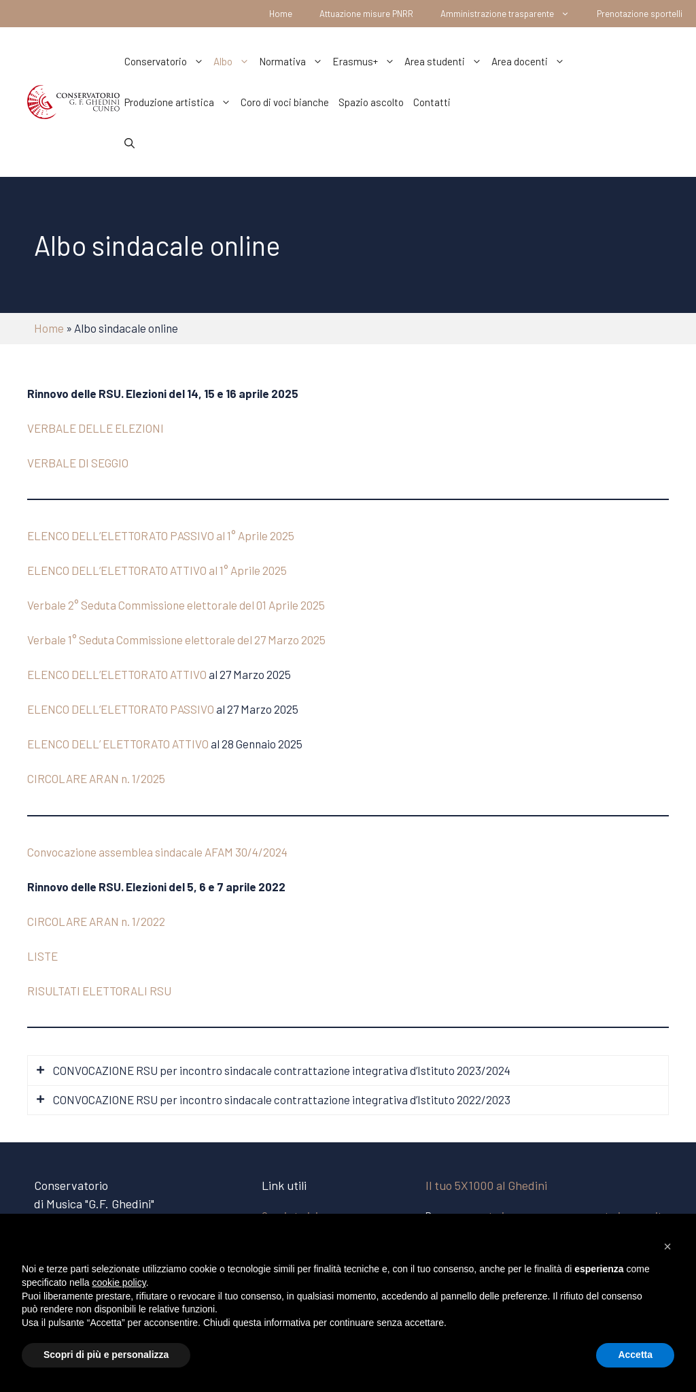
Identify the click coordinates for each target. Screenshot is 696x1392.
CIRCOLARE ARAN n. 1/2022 (96, 921)
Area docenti (530, 61)
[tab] (348, 1070)
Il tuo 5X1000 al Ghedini (486, 1185)
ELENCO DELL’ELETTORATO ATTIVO (117, 674)
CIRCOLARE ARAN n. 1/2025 (96, 778)
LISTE (42, 956)
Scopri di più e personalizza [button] (106, 1354)
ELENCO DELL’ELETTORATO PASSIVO (120, 709)
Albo (233, 61)
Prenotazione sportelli (639, 13)
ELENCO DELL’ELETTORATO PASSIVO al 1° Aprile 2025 (160, 535)
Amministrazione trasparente (511, 13)
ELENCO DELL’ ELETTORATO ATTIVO (118, 743)
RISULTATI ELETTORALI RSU (99, 990)
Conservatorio (166, 61)
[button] (667, 1246)
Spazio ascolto (371, 102)
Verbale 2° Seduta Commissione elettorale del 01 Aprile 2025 (176, 605)
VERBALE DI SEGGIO (77, 462)
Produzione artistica (180, 102)
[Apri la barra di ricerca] (129, 142)
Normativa (293, 61)
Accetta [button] (635, 1354)
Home (280, 13)
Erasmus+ (366, 61)
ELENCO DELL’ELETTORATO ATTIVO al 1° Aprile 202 (154, 570)
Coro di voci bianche (285, 102)
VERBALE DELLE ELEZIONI (95, 428)
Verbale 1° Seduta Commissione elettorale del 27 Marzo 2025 (176, 639)
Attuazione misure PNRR (366, 13)
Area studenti (445, 61)
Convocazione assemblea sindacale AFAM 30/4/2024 (157, 852)
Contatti (432, 102)
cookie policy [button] (119, 1282)
